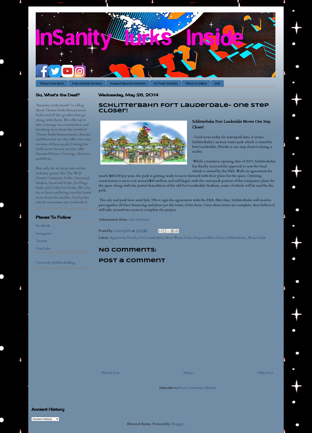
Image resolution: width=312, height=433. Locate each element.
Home (188, 372)
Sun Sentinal (139, 219)
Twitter (41, 241)
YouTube (43, 248)
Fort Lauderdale (151, 237)
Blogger (177, 424)
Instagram (44, 233)
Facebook (43, 225)
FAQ (217, 83)
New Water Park (178, 237)
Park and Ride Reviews (87, 83)
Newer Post (111, 372)
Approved (117, 237)
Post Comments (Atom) (197, 387)
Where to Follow (196, 83)
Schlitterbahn (235, 237)
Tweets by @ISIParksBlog (55, 262)
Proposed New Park (208, 237)
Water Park (256, 237)
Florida (132, 237)
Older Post (265, 372)
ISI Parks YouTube (166, 83)
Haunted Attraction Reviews (128, 83)
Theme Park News (52, 83)
